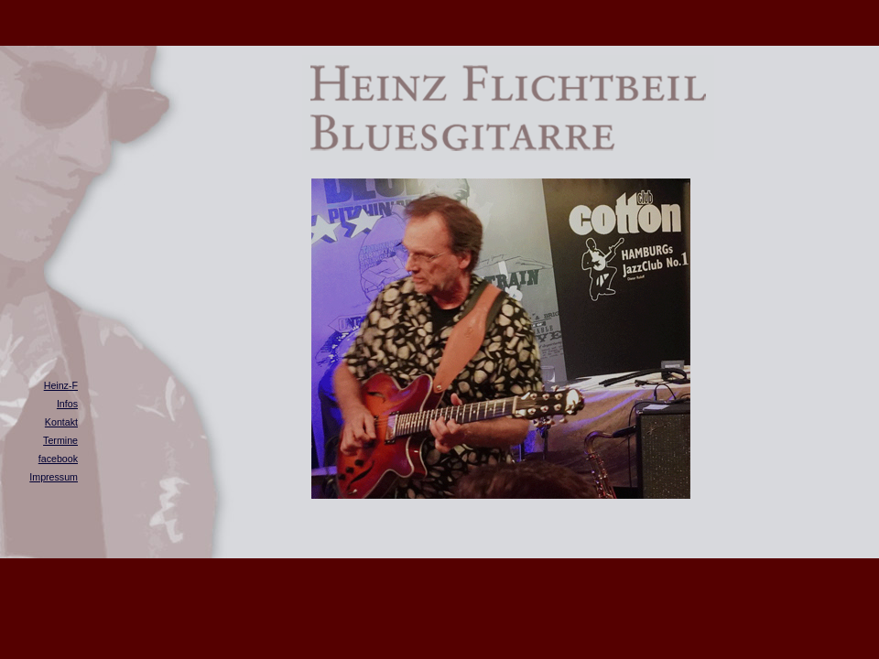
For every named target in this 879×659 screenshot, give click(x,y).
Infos (67, 403)
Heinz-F (61, 385)
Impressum (53, 476)
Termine (60, 440)
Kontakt (61, 421)
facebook (58, 458)
